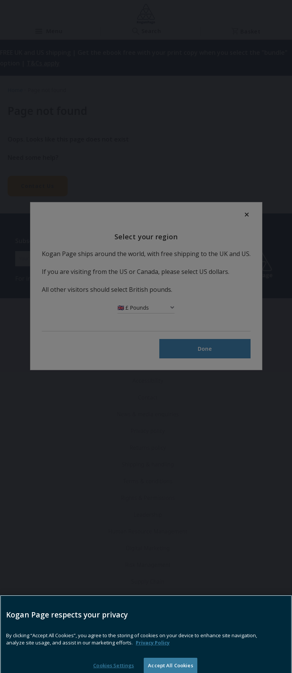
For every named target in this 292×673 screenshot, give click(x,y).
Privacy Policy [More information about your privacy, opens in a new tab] (153, 651)
